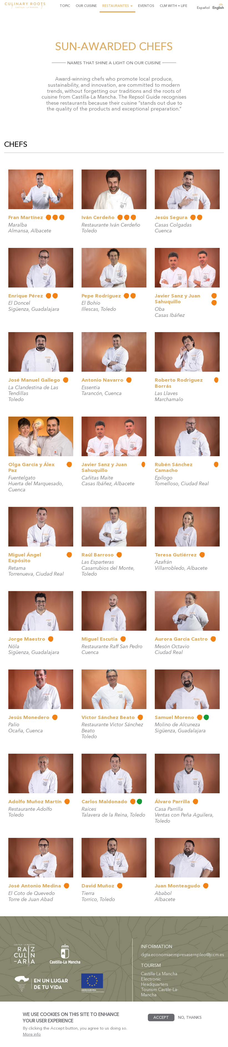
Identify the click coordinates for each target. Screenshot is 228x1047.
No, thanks (190, 1021)
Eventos (146, 6)
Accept (161, 1021)
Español (203, 8)
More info (32, 1037)
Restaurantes (117, 6)
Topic (65, 6)
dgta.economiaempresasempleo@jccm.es (182, 954)
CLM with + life (173, 6)
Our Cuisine (86, 6)
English (218, 8)
